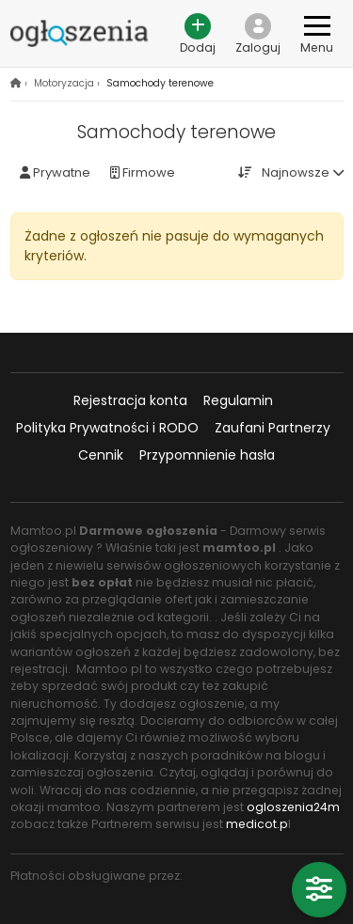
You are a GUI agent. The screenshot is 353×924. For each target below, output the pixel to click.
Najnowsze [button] (295, 172)
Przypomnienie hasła (207, 455)
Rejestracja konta (130, 400)
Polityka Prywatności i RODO (107, 427)
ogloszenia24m (293, 807)
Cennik (100, 455)
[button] (258, 33)
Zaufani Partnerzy (272, 427)
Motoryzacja (64, 83)
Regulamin (238, 400)
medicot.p (257, 824)
